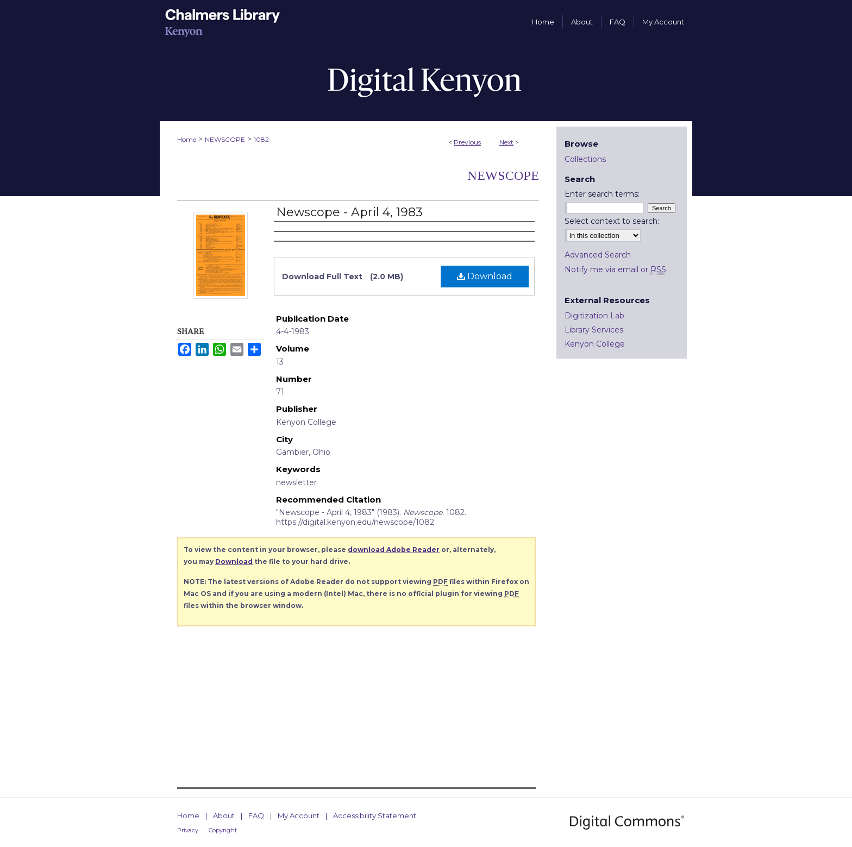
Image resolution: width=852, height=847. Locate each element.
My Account (299, 815)
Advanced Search (598, 255)
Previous (467, 142)
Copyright (223, 830)
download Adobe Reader (394, 549)
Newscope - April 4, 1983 (349, 212)
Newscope (503, 175)
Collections (585, 159)
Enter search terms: (602, 194)
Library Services (594, 330)
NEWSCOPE (225, 139)
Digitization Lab (594, 316)
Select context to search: (612, 221)
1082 (261, 139)
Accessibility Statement (374, 815)
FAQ (256, 815)
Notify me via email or (615, 269)
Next (506, 142)
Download (484, 276)
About (224, 815)
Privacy (187, 830)
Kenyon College (595, 344)
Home (186, 139)
